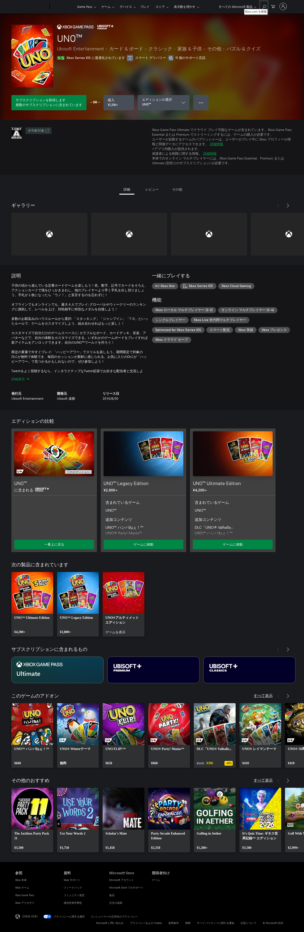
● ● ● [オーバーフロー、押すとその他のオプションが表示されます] (201, 102)
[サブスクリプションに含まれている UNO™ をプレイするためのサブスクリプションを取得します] (48, 102)
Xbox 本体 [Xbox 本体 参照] (21, 879)
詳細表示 (20, 379)
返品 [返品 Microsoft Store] (111, 895)
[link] (32, 604)
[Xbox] (63, 6)
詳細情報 (216, 144)
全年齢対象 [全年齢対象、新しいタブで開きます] (38, 131)
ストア (160, 7)
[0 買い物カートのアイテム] (273, 6)
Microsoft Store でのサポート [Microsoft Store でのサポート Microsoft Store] (126, 887)
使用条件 (173, 922)
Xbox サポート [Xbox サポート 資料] (72, 879)
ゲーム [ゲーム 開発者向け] (156, 879)
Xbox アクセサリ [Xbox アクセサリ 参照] (24, 902)
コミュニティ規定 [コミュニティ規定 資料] (74, 895)
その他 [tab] (177, 189)
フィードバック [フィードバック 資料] (73, 887)
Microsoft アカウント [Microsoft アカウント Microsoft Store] (121, 879)
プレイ (144, 7)
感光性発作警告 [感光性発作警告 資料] (73, 902)
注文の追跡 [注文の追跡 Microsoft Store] (115, 902)
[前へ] (278, 205)
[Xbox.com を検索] (264, 6)
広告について (248, 922)
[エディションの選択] (164, 102)
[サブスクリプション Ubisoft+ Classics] (249, 670)
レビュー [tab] (152, 189)
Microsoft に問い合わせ (110, 922)
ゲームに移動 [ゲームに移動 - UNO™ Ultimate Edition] (233, 544)
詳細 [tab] (127, 189)
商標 (187, 922)
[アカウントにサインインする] (283, 6)
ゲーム (106, 7)
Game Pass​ (84, 7)
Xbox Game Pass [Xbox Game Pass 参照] (24, 895)
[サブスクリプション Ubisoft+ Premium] (153, 670)
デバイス (126, 7)
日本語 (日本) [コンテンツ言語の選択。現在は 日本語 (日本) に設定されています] (30, 916)
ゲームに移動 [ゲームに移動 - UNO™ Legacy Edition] (143, 544)
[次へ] (288, 205)
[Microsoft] (31, 6)
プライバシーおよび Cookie (146, 922)
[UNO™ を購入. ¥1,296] (119, 102)
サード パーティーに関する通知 (215, 922)
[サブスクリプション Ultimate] (57, 670)
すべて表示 (263, 695)
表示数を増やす (184, 7)
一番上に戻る (54, 544)
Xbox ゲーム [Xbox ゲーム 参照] (22, 887)
